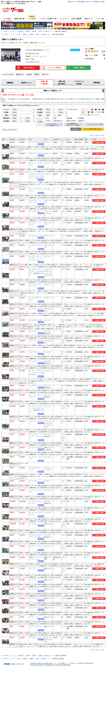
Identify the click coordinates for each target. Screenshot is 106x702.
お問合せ (82, 1)
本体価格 (12, 139)
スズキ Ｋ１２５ (34, 352)
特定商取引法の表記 (34, 62)
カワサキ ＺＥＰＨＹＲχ (36, 142)
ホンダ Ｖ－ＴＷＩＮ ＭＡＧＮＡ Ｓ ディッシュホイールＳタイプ (36, 258)
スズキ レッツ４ (34, 617)
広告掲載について (64, 663)
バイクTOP (4, 31)
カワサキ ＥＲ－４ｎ (35, 637)
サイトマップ (73, 1)
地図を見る (76, 50)
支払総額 (22, 139)
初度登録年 (56, 139)
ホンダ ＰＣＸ (33, 331)
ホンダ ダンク (33, 524)
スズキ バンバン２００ (35, 421)
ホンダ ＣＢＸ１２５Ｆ (35, 320)
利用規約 (39, 663)
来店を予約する (29, 67)
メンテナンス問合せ (54, 67)
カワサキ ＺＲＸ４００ (35, 153)
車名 (30, 139)
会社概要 (32, 663)
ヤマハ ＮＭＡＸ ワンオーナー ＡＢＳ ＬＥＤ (36, 436)
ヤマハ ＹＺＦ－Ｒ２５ (35, 341)
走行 (68, 139)
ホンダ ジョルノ (34, 589)
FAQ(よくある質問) (76, 663)
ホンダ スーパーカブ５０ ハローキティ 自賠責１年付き (36, 372)
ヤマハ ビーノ (33, 568)
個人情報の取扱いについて (50, 663)
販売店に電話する (80, 67)
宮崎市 (34, 31)
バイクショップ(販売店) (17, 31)
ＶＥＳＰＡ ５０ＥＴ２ (35, 447)
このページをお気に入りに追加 (96, 1)
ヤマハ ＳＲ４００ (34, 211)
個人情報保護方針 (88, 663)
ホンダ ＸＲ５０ (34, 481)
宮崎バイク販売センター (46, 31)
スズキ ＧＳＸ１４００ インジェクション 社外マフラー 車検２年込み (36, 176)
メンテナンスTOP (15, 34)
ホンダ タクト (33, 580)
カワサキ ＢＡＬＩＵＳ (35, 236)
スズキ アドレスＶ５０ (35, 608)
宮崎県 (28, 31)
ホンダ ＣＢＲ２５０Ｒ (35, 309)
